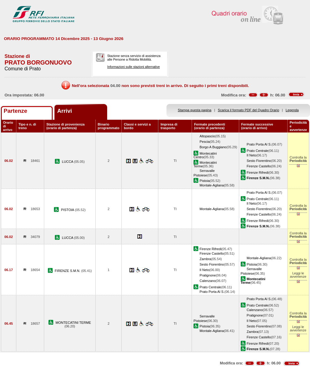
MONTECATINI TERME (73, 322)
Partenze (15, 111)
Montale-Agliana (212, 185)
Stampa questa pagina (194, 110)
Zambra (205, 259)
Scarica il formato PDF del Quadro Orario (248, 110)
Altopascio (207, 136)
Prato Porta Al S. (259, 144)
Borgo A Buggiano (213, 147)
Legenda (292, 110)
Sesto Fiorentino (259, 161)
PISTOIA (68, 210)
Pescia (204, 141)
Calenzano (208, 281)
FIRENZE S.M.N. (68, 271)
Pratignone (208, 275)
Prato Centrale (257, 150)
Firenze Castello (259, 166)
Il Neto (251, 155)
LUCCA (68, 161)
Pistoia (204, 181)
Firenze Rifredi (258, 172)
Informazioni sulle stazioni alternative (133, 67)
